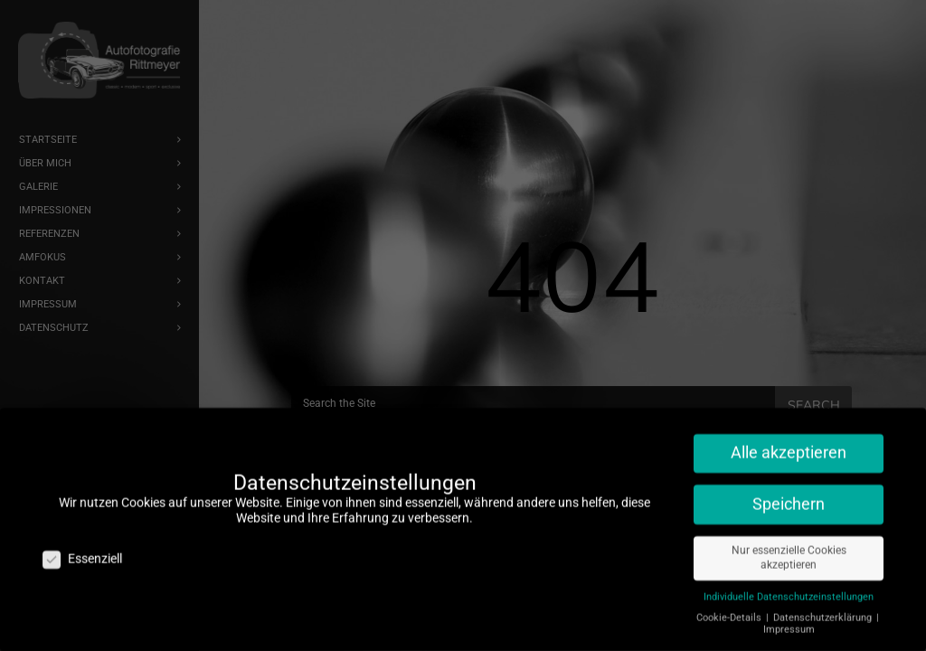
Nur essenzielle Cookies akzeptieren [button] (789, 553)
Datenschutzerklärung (823, 612)
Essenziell (82, 553)
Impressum (789, 624)
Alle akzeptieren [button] (788, 448)
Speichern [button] (788, 499)
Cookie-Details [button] (730, 612)
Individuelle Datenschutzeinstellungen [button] (789, 592)
